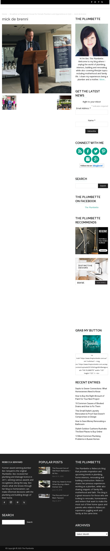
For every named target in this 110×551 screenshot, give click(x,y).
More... (102, 79)
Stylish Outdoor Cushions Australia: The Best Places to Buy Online (91, 430)
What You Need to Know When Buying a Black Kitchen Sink (61, 484)
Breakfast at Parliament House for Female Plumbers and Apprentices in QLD (40, 14)
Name (91, 120)
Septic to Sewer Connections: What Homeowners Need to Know (91, 390)
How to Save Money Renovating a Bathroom (90, 422)
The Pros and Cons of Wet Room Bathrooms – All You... (61, 470)
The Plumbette (92, 207)
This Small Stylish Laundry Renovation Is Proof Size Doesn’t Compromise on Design (90, 414)
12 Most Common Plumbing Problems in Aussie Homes (88, 437)
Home (4, 14)
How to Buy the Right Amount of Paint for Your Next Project (89, 397)
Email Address (83, 108)
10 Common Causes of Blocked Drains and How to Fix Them (89, 405)
